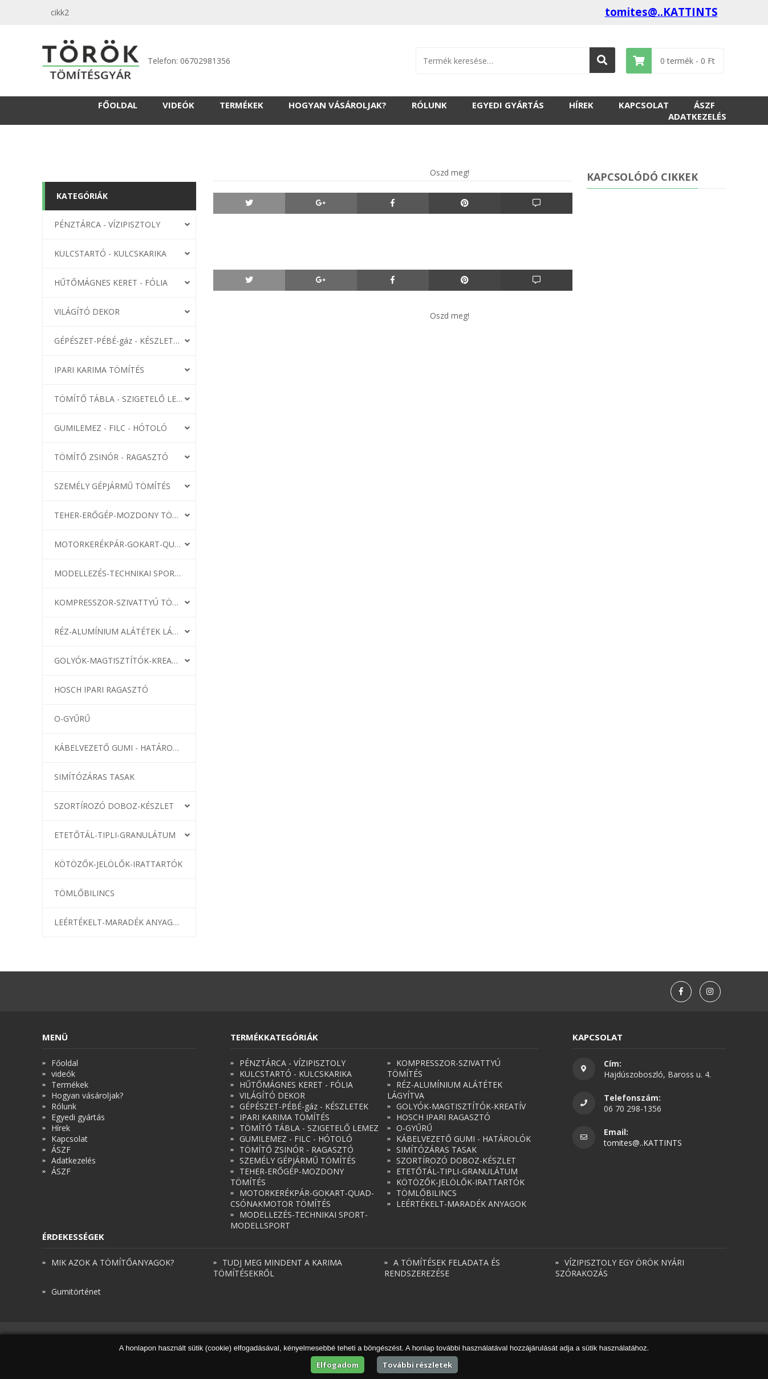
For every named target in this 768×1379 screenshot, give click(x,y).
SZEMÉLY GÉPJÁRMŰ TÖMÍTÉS (112, 486)
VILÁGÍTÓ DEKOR (87, 311)
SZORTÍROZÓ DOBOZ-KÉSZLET (114, 805)
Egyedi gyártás (508, 105)
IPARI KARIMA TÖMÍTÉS (99, 369)
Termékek (241, 105)
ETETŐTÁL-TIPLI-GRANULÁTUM (115, 834)
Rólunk (429, 105)
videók (178, 105)
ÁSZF (704, 105)
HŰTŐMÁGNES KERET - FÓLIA (111, 282)
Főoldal (117, 105)
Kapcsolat (644, 105)
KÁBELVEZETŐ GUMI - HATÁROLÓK (118, 747)
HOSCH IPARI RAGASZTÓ (101, 689)
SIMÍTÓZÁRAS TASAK (94, 776)
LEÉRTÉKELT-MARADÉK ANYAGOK (118, 922)
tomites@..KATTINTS (661, 12)
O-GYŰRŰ (72, 718)
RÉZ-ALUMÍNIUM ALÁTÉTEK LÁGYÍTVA (118, 631)
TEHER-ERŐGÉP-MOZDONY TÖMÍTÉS (118, 515)
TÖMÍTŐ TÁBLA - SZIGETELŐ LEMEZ (118, 398)
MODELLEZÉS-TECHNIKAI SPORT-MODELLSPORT (118, 573)
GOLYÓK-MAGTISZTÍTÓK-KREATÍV (118, 660)
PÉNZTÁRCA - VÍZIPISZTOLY (107, 224)
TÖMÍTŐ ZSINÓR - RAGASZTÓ (111, 456)
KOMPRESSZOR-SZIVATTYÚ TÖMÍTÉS (118, 602)
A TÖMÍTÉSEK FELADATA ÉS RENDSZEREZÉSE (442, 1268)
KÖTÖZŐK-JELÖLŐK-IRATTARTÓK (118, 864)
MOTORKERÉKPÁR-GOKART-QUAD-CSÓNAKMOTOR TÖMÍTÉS (118, 544)
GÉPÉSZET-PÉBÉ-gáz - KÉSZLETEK (118, 340)
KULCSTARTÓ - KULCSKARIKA (110, 253)
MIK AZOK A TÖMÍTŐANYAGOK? (112, 1262)
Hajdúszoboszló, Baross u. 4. (657, 1074)
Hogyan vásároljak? (337, 105)
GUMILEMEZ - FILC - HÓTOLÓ (110, 427)
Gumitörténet (76, 1291)
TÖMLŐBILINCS (84, 893)
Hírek (581, 105)
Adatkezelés (697, 116)
